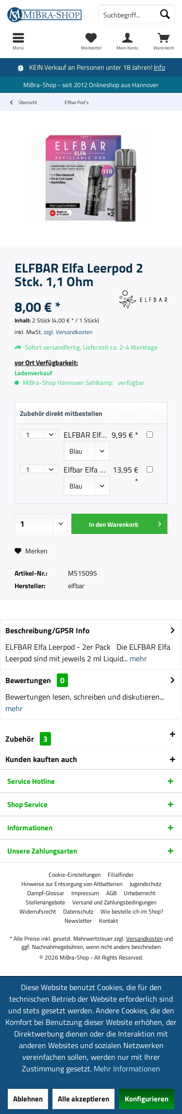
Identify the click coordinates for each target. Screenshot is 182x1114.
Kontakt (108, 921)
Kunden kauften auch (41, 759)
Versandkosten (144, 938)
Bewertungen (28, 680)
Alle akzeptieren (83, 1098)
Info (159, 67)
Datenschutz (78, 912)
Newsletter (78, 921)
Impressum (85, 893)
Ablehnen (28, 1098)
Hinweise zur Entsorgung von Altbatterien (71, 884)
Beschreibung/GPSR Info (47, 630)
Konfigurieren (146, 1098)
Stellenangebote (45, 902)
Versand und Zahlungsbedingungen (114, 902)
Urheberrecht (139, 893)
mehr (137, 658)
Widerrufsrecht (37, 912)
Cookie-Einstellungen (74, 875)
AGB (111, 893)
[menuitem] (164, 41)
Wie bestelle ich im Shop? (131, 912)
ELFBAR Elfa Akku (94, 435)
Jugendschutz (145, 884)
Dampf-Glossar (45, 893)
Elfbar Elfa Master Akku (103, 469)
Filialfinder (120, 875)
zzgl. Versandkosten (68, 331)
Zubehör (28, 739)
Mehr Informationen (127, 1068)
